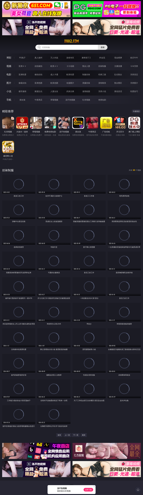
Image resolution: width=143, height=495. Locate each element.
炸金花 (102, 57)
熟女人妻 (86, 66)
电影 (8, 74)
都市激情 (22, 91)
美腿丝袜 (86, 83)
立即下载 (88, 490)
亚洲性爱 (22, 74)
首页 (59, 435)
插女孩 (22, 99)
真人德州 (38, 57)
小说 (8, 91)
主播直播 (118, 66)
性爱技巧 (134, 91)
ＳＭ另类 (134, 66)
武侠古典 (70, 91)
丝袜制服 (102, 66)
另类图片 (134, 83)
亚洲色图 (38, 83)
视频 (8, 66)
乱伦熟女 (118, 74)
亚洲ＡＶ (22, 66)
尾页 (83, 435)
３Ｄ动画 (70, 66)
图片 (8, 82)
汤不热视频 (70, 99)
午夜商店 (38, 99)
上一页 (67, 435)
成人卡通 (54, 74)
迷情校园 (86, 91)
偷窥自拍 (22, 83)
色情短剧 (102, 99)
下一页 (75, 435)
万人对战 (54, 57)
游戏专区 (70, 57)
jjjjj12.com (71, 41)
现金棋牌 (118, 57)
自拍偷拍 (38, 66)
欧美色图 (54, 83)
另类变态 (134, 74)
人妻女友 (54, 91)
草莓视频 (54, 99)
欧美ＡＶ (54, 66)
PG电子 (22, 57)
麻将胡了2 (86, 57)
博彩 (8, 57)
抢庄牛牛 (134, 57)
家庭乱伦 (38, 91)
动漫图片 (70, 83)
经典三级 (102, 74)
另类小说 (102, 91)
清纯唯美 (102, 83)
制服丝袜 (86, 74)
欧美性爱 (70, 74)
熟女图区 (118, 83)
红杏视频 (86, 99)
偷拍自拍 (38, 74)
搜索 (103, 47)
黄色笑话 (118, 91)
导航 (8, 99)
